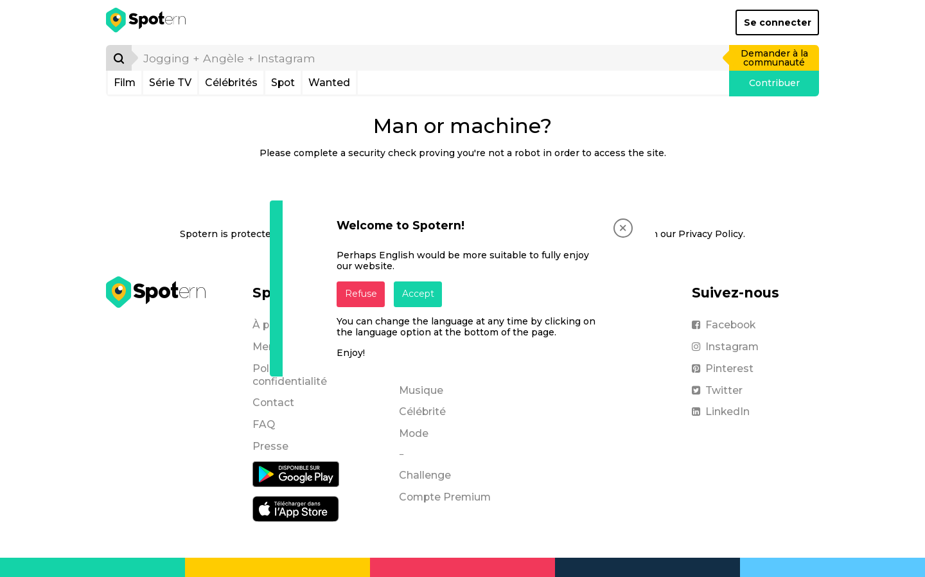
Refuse (361, 293)
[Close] (623, 228)
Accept (418, 293)
